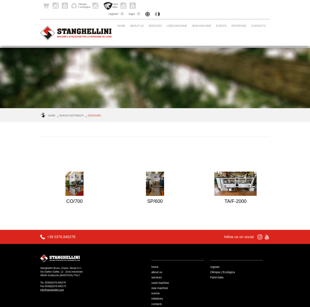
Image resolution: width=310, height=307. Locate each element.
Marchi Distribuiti (71, 108)
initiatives (238, 19)
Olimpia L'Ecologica (229, 264)
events (221, 19)
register (217, 5)
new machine (201, 19)
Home (121, 19)
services (155, 19)
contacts (258, 19)
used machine (177, 19)
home (161, 259)
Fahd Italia (223, 269)
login (236, 5)
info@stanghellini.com (52, 282)
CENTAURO (94, 108)
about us (137, 19)
